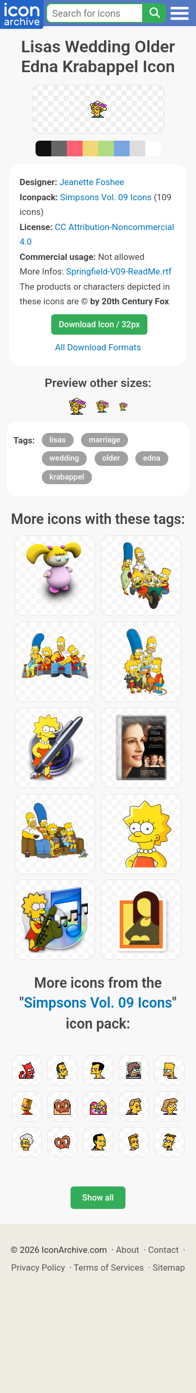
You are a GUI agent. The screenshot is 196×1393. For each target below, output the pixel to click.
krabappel (67, 477)
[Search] (154, 13)
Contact (163, 1249)
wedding (64, 458)
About (128, 1249)
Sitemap (169, 1267)
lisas (58, 439)
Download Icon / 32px (99, 324)
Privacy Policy (38, 1267)
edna (151, 458)
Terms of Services (109, 1267)
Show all (97, 1198)
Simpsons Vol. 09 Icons (106, 197)
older (111, 458)
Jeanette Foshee (92, 182)
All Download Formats (98, 347)
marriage (104, 439)
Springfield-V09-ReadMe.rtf (118, 271)
